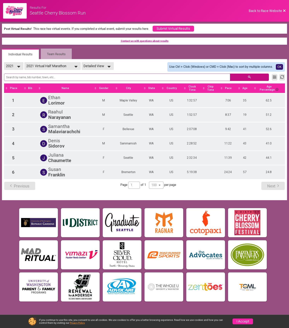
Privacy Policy (77, 322)
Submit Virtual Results (173, 29)
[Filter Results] (274, 77)
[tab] (20, 54)
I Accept (242, 321)
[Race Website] (16, 11)
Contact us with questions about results (144, 40)
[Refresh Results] (282, 77)
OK (279, 67)
